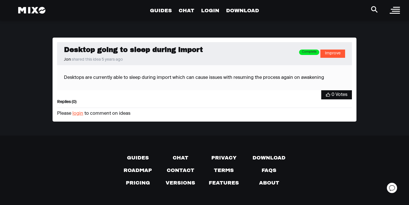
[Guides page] (137, 158)
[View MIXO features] (223, 183)
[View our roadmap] (137, 170)
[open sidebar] (395, 10)
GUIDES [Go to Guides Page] (161, 10)
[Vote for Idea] (336, 94)
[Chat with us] (180, 158)
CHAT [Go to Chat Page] (186, 10)
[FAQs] (269, 170)
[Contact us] (180, 170)
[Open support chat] (392, 188)
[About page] (269, 183)
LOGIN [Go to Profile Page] (210, 10)
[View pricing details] (138, 183)
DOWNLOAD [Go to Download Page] (242, 10)
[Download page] (269, 158)
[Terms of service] (223, 170)
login (77, 113)
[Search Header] (374, 9)
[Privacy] (224, 158)
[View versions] (180, 183)
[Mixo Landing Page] (32, 10)
